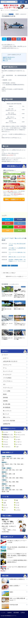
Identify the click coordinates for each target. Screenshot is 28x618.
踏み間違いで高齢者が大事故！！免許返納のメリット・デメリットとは (17, 260)
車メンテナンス (19, 238)
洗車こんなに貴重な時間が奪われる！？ (13, 599)
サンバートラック (8, 371)
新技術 (5, 394)
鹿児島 (3, 491)
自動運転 (5, 400)
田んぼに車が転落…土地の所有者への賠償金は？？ (17, 548)
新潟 (3, 470)
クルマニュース (7, 364)
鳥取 (13, 481)
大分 (17, 489)
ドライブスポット (8, 381)
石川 (17, 470)
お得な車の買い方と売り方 (10, 361)
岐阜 (6, 474)
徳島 (3, 485)
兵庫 (6, 477)
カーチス (5, 432)
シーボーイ (19, 442)
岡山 (10, 481)
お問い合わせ (21, 2)
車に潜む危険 (6, 404)
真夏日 (7, 592)
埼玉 (11, 464)
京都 (10, 477)
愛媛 (10, 485)
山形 (22, 458)
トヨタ (5, 500)
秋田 (15, 458)
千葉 (15, 464)
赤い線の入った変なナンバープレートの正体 (17, 541)
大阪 (3, 477)
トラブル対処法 (7, 377)
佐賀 (6, 489)
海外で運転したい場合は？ (9, 272)
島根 (17, 481)
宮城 (18, 458)
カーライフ (5, 238)
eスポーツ (5, 358)
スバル (17, 507)
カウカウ (5, 444)
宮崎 (21, 489)
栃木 (22, 464)
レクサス (18, 510)
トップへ (3, 612)
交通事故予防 (6, 424)
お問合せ (23, 612)
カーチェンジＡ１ (20, 434)
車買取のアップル (8, 434)
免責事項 (9, 612)
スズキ (17, 502)
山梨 (6, 470)
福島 (3, 460)
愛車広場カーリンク (8, 437)
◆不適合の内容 (6, 59)
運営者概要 (16, 612)
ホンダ (5, 505)
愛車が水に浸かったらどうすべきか (17, 256)
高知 (13, 485)
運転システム (6, 417)
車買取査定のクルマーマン (11, 615)
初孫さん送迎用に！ (11, 586)
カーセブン (19, 432)
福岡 (3, 489)
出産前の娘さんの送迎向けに (13, 579)
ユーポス (18, 439)
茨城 (18, 464)
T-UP (17, 446)
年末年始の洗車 (10, 605)
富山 (13, 470)
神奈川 (7, 464)
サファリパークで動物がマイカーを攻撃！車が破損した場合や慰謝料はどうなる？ (17, 555)
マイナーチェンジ (8, 387)
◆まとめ (5, 60)
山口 (3, 481)
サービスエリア (7, 374)
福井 (21, 470)
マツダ (17, 505)
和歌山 (21, 477)
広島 (6, 481)
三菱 (4, 502)
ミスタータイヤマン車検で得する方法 (17, 567)
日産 (17, 500)
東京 (3, 464)
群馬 (3, 466)
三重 (13, 474)
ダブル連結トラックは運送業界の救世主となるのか (17, 248)
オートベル (19, 444)
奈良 (13, 477)
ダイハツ (5, 507)
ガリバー (18, 437)
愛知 (3, 474)
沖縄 (7, 491)
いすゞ (5, 510)
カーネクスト (6, 446)
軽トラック (6, 414)
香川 (6, 485)
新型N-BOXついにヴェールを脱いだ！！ (15, 276)
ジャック (5, 439)
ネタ (11, 238)
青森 (7, 458)
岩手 (11, 458)
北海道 (3, 458)
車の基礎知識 (6, 407)
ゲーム (5, 368)
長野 (10, 470)
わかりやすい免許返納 (9, 420)
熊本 (13, 489)
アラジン (5, 442)
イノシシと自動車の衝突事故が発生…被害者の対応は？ (17, 561)
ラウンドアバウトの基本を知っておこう (17, 253)
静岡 (10, 474)
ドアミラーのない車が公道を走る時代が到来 (17, 244)
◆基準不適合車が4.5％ (8, 57)
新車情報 (5, 397)
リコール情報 (6, 391)
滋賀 (17, 477)
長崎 (10, 489)
